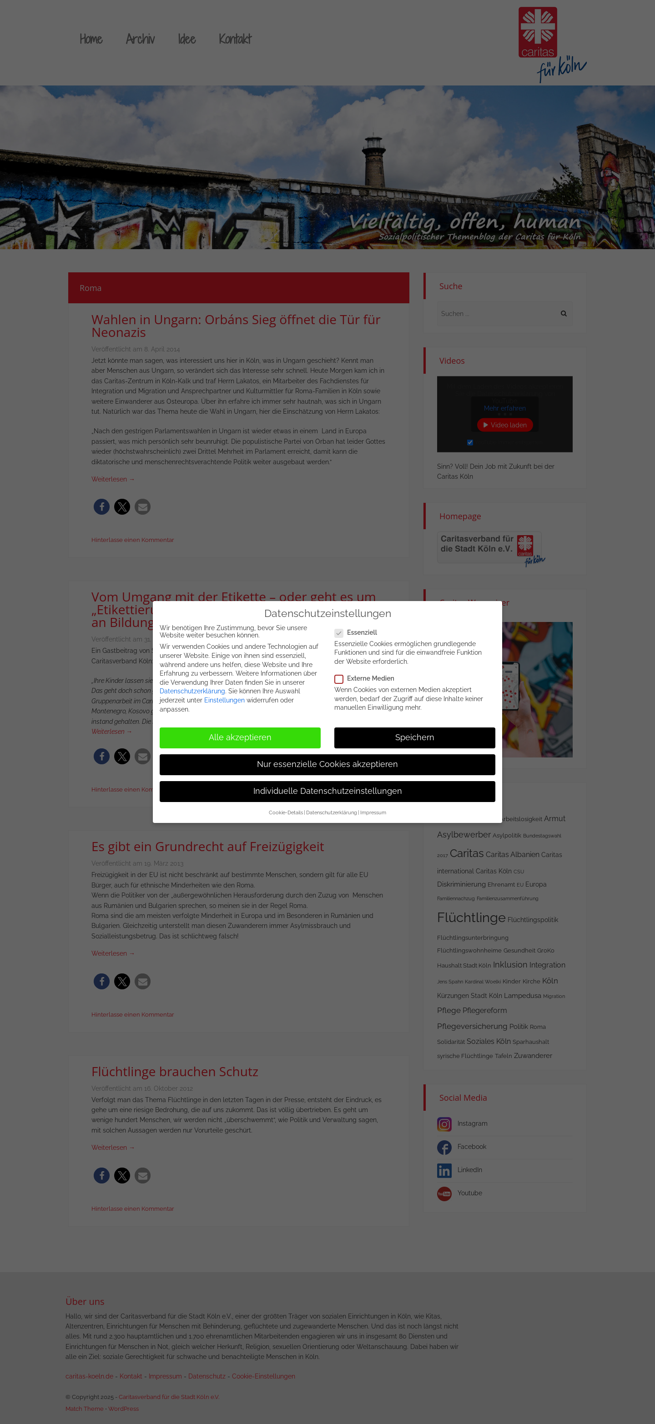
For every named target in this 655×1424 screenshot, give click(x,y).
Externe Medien (367, 674)
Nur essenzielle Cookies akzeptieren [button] (327, 760)
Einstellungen (224, 696)
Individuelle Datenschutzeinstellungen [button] (327, 787)
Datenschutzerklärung (192, 687)
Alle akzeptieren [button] (240, 733)
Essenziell (358, 628)
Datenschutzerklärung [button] (331, 809)
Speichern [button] (414, 733)
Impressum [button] (373, 809)
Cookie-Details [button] (286, 809)
